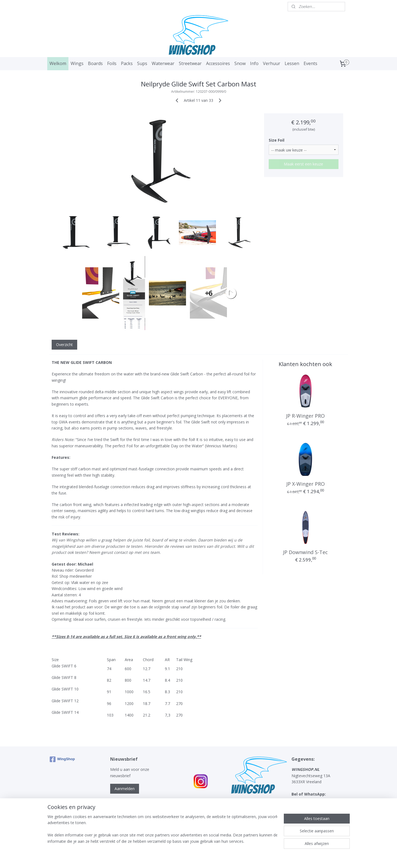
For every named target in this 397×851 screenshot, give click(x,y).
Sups (142, 63)
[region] (162, 829)
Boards (95, 63)
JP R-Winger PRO (305, 415)
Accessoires (218, 63)
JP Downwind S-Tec (305, 552)
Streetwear (190, 63)
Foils (111, 63)
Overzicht (64, 344)
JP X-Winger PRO (305, 484)
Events (310, 63)
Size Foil (276, 140)
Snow (240, 63)
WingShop (62, 759)
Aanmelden (125, 788)
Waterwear (163, 63)
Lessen (292, 63)
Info (254, 63)
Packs (127, 63)
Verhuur (271, 63)
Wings (77, 63)
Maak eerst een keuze (303, 164)
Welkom (57, 63)
